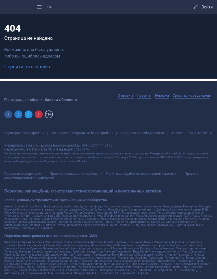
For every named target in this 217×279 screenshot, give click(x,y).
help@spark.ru (102, 133)
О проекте (126, 96)
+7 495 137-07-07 (199, 133)
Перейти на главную (27, 66)
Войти (207, 7)
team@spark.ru (32, 133)
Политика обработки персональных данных (141, 174)
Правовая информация (22, 174)
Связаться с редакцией (191, 96)
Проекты (144, 96)
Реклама (162, 96)
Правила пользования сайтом (74, 174)
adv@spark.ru (153, 133)
